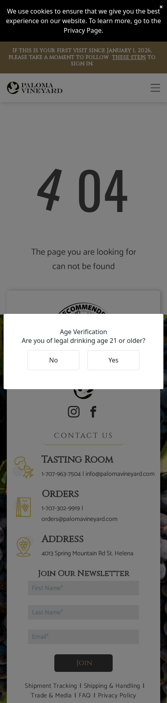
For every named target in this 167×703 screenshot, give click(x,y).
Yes (114, 360)
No (53, 360)
